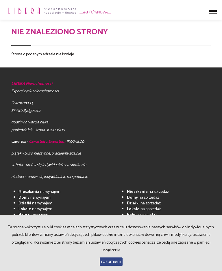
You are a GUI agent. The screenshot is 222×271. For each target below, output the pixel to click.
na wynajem (39, 192)
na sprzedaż (148, 192)
